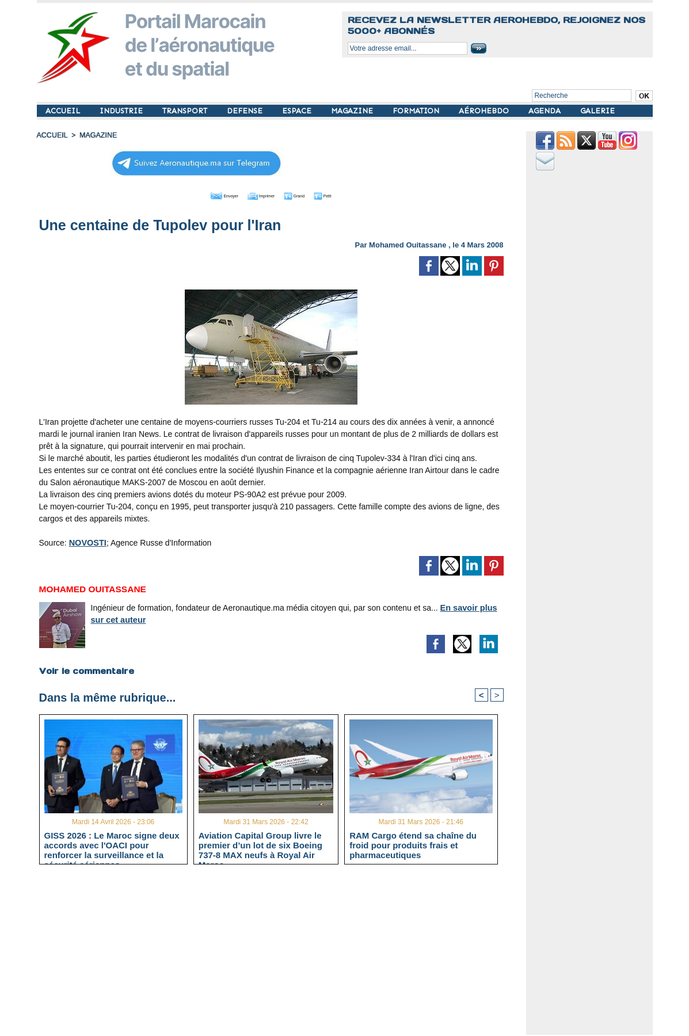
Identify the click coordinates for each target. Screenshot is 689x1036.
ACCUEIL (63, 110)
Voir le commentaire (86, 670)
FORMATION (417, 110)
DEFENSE (246, 110)
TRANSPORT (186, 110)
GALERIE (597, 110)
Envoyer (205, 194)
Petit (345, 194)
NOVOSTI (87, 541)
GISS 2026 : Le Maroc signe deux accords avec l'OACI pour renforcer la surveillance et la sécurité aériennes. (112, 845)
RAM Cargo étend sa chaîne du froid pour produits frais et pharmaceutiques (413, 845)
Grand (306, 194)
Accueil (52, 135)
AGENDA (545, 110)
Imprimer (258, 194)
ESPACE (298, 110)
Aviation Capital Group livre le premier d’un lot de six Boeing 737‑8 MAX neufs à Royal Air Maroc (260, 845)
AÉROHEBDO (485, 110)
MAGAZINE (353, 110)
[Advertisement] (280, 954)
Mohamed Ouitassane (407, 243)
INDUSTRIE (122, 110)
